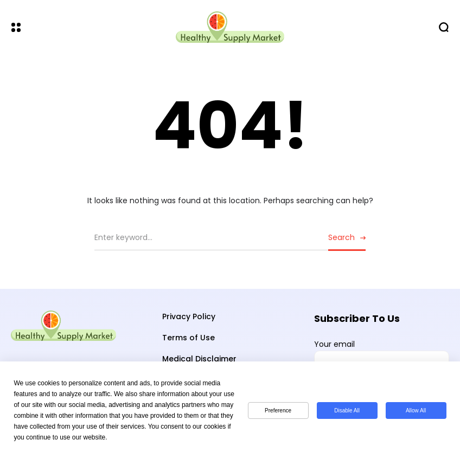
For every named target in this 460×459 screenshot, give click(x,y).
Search (341, 237)
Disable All (347, 410)
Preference (278, 410)
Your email (381, 357)
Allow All (416, 410)
